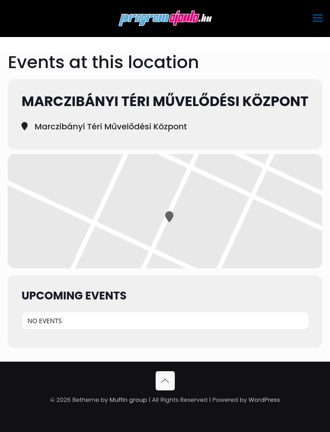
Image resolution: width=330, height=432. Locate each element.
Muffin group (128, 399)
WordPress (264, 399)
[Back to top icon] (165, 380)
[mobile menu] (317, 18)
